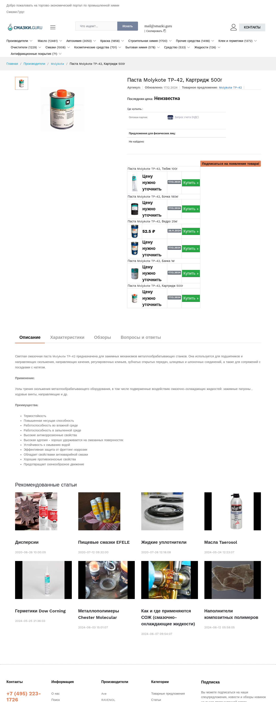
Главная (12, 63)
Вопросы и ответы (141, 337)
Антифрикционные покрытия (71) (34, 53)
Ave (104, 693)
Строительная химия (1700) (147, 41)
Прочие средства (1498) (193, 41)
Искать (127, 26)
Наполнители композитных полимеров (231, 614)
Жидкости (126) (205, 47)
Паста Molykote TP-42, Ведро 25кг (152, 221)
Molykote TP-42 (230, 87)
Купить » (191, 183)
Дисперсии (27, 542)
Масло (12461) (48, 41)
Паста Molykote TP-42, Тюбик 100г (152, 168)
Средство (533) (175, 47)
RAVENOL (108, 700)
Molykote (57, 63)
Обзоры (102, 337)
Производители (17, 41)
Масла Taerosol (220, 542)
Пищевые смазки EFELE (104, 542)
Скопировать (156, 31)
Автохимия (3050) (79, 41)
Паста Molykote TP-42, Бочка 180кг (153, 196)
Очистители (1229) (24, 47)
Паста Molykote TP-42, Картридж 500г (155, 285)
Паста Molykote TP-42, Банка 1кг (151, 261)
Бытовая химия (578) (140, 47)
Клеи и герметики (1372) (235, 41)
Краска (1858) (110, 41)
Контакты (252, 27)
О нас (55, 693)
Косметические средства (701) (95, 47)
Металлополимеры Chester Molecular (98, 614)
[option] (75, 109)
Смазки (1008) (55, 47)
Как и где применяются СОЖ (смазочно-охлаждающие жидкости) (168, 617)
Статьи (156, 700)
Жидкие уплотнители (164, 542)
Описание (30, 337)
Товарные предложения (168, 693)
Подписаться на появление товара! (230, 164)
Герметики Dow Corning (40, 610)
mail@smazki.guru (158, 26)
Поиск (55, 700)
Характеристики (67, 337)
